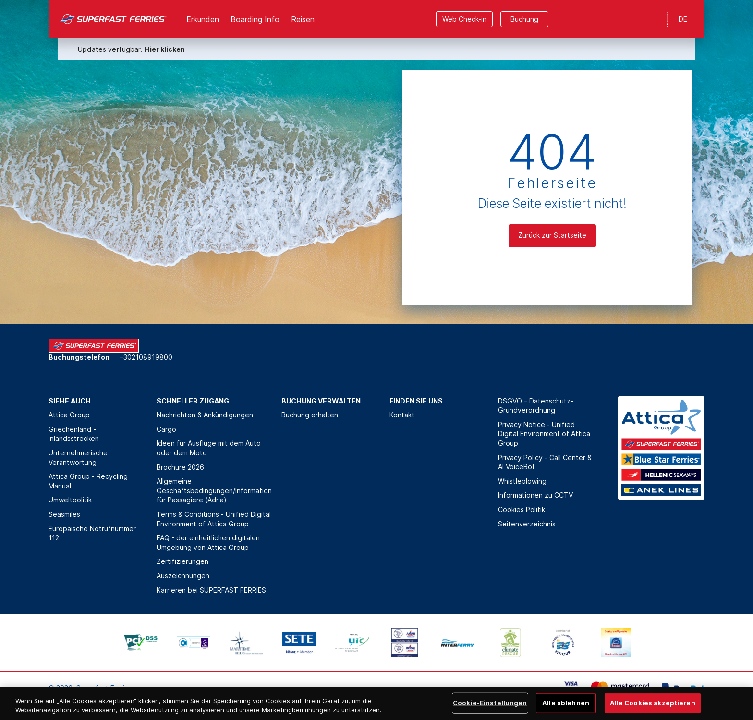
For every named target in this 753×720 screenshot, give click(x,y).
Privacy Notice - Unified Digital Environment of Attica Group (544, 433)
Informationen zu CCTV (535, 495)
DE (683, 19)
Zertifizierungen (182, 561)
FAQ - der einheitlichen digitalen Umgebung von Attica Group (208, 542)
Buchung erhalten (309, 415)
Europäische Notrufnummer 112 (92, 533)
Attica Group (69, 415)
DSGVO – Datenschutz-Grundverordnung (535, 406)
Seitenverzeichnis (527, 524)
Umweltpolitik (70, 500)
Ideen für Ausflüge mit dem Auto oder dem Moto (209, 448)
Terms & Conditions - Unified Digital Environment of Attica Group (214, 519)
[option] (141, 642)
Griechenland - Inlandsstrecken (74, 434)
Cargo (166, 429)
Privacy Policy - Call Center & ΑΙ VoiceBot (545, 462)
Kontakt (401, 415)
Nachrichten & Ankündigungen (205, 415)
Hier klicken (165, 49)
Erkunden (202, 19)
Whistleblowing (522, 481)
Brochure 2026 (180, 467)
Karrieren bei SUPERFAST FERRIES (211, 590)
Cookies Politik (521, 509)
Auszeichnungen (183, 576)
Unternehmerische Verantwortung (78, 457)
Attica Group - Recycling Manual (88, 481)
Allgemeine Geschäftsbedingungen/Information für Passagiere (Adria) (214, 490)
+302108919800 (145, 357)
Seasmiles (64, 514)
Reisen (303, 19)
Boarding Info (255, 19)
